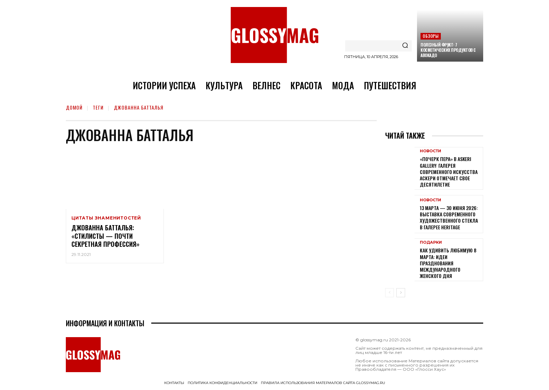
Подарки (431, 242)
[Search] (405, 45)
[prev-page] (389, 292)
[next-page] (400, 292)
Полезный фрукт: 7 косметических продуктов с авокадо (448, 50)
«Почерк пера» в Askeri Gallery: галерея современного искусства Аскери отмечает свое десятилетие (449, 171)
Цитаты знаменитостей (106, 218)
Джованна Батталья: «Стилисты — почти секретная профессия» (105, 236)
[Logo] (274, 35)
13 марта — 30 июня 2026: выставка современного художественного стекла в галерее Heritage (449, 217)
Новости (430, 151)
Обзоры (430, 36)
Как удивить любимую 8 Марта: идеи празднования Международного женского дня (448, 262)
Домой (74, 107)
